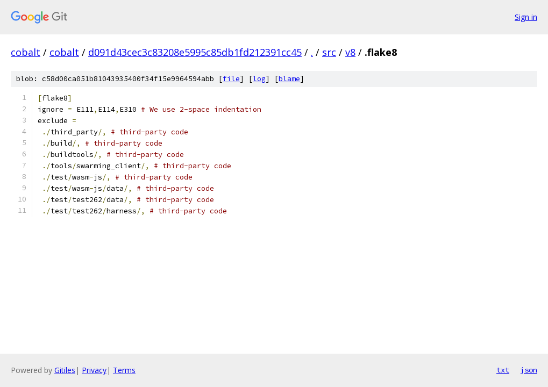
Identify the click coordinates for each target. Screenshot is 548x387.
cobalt (25, 52)
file (231, 78)
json (528, 370)
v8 (350, 52)
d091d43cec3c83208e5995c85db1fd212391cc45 (195, 52)
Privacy (94, 370)
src (329, 52)
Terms (124, 370)
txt (502, 370)
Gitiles (64, 370)
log (259, 78)
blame (289, 78)
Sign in (526, 17)
